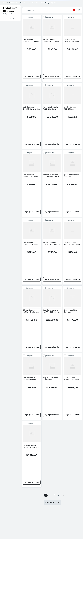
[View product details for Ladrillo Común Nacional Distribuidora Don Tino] (72, 251)
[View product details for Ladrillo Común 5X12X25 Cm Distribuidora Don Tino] (72, 115)
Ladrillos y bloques (49, 3)
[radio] (79, 10)
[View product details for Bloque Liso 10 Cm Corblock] (72, 318)
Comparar (29, 17)
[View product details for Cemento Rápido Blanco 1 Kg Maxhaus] (32, 454)
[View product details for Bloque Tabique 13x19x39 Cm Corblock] (32, 318)
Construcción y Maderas (17, 3)
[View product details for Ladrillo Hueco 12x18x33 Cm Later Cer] (32, 48)
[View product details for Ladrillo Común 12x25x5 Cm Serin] (32, 386)
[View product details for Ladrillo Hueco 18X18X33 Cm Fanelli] (72, 386)
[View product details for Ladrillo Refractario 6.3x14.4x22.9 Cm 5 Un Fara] (52, 318)
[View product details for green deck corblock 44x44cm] (72, 183)
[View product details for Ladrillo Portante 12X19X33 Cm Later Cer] (52, 251)
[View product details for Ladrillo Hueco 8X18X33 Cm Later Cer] (32, 115)
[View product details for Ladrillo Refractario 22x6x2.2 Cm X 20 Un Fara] (52, 183)
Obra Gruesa (33, 3)
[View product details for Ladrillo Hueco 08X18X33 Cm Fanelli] (32, 251)
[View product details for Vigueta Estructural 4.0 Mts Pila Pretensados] (52, 386)
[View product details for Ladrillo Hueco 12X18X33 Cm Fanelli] (52, 48)
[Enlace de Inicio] (5, 3)
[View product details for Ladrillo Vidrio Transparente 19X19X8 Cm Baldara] (72, 48)
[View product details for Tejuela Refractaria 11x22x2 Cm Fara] (52, 115)
